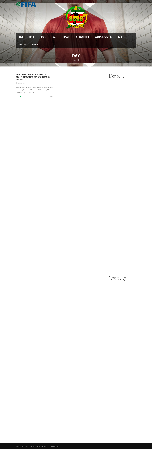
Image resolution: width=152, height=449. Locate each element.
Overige (35, 44)
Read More (19, 97)
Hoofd (31, 37)
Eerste (42, 37)
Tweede (54, 37)
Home (21, 37)
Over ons (22, 44)
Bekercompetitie (82, 37)
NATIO (120, 37)
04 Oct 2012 (22, 83)
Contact (51, 446)
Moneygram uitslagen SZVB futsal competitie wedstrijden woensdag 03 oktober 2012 (33, 77)
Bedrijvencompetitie (103, 37)
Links (57, 446)
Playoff (66, 37)
